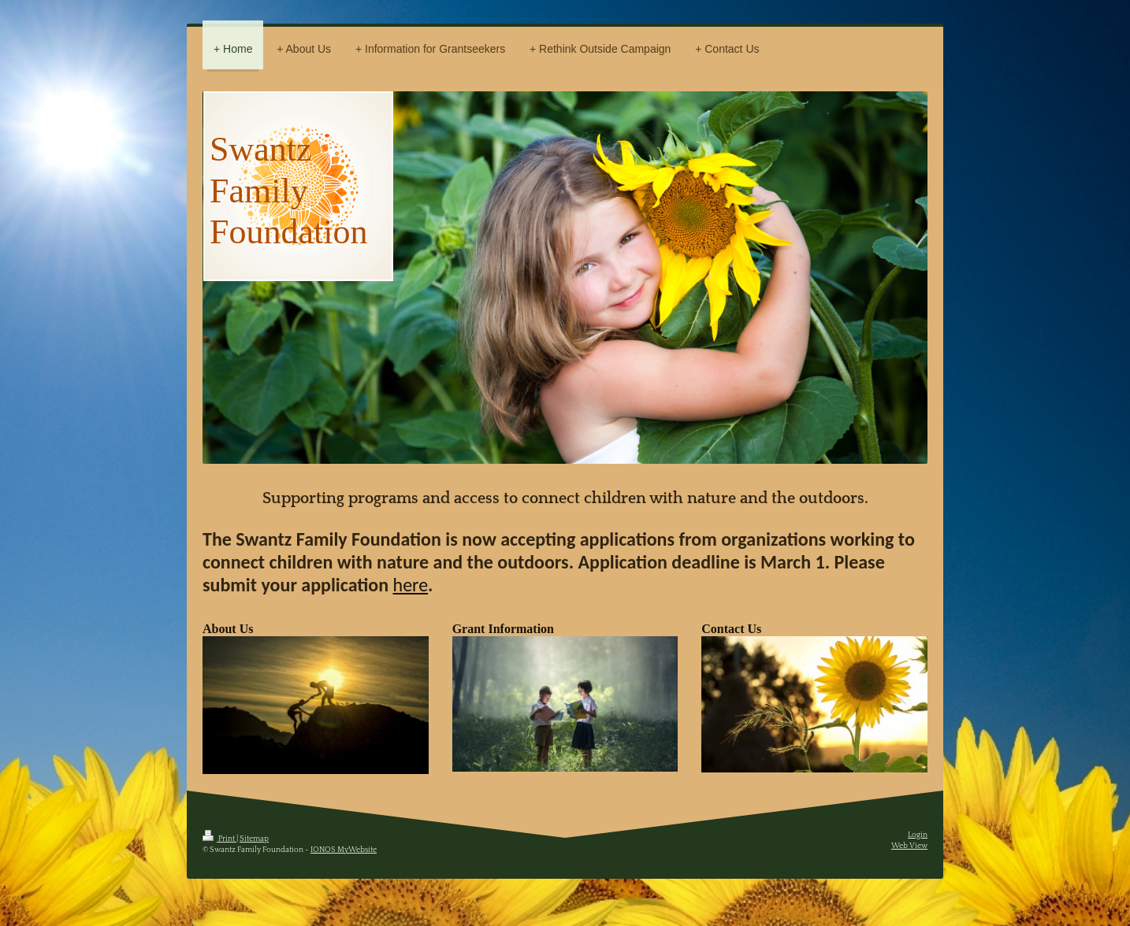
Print (219, 839)
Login (917, 835)
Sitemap (254, 839)
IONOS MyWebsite (343, 850)
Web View (909, 846)
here (411, 584)
